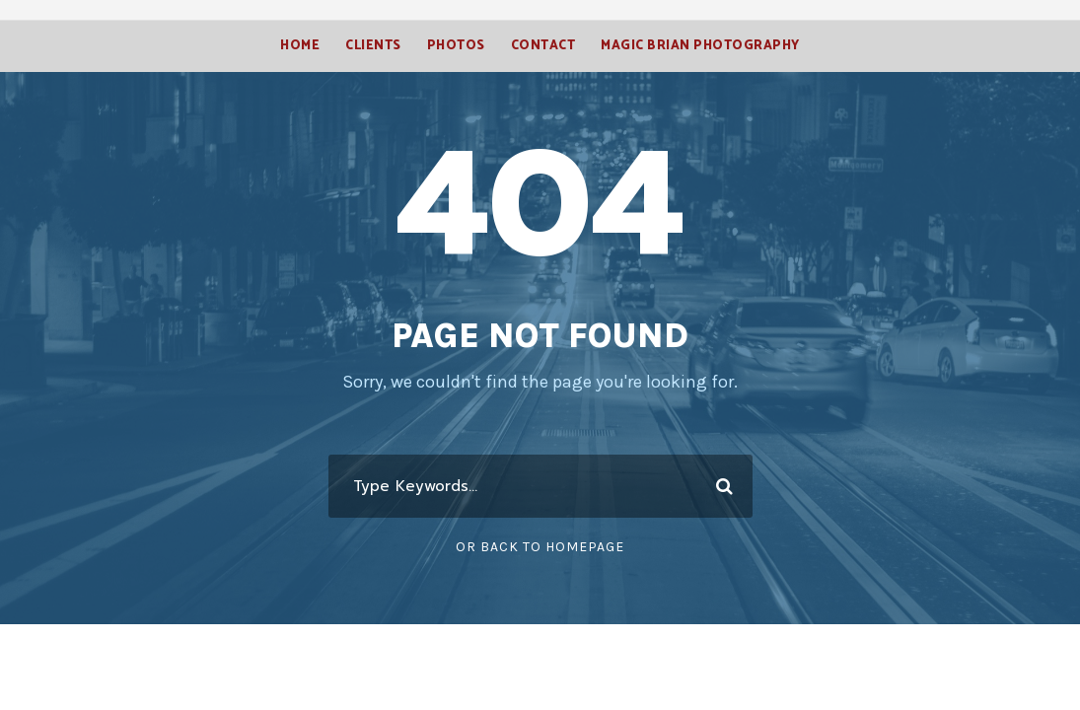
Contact (542, 45)
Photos (455, 45)
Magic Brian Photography (702, 45)
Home (297, 45)
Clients (372, 45)
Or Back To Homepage (540, 546)
